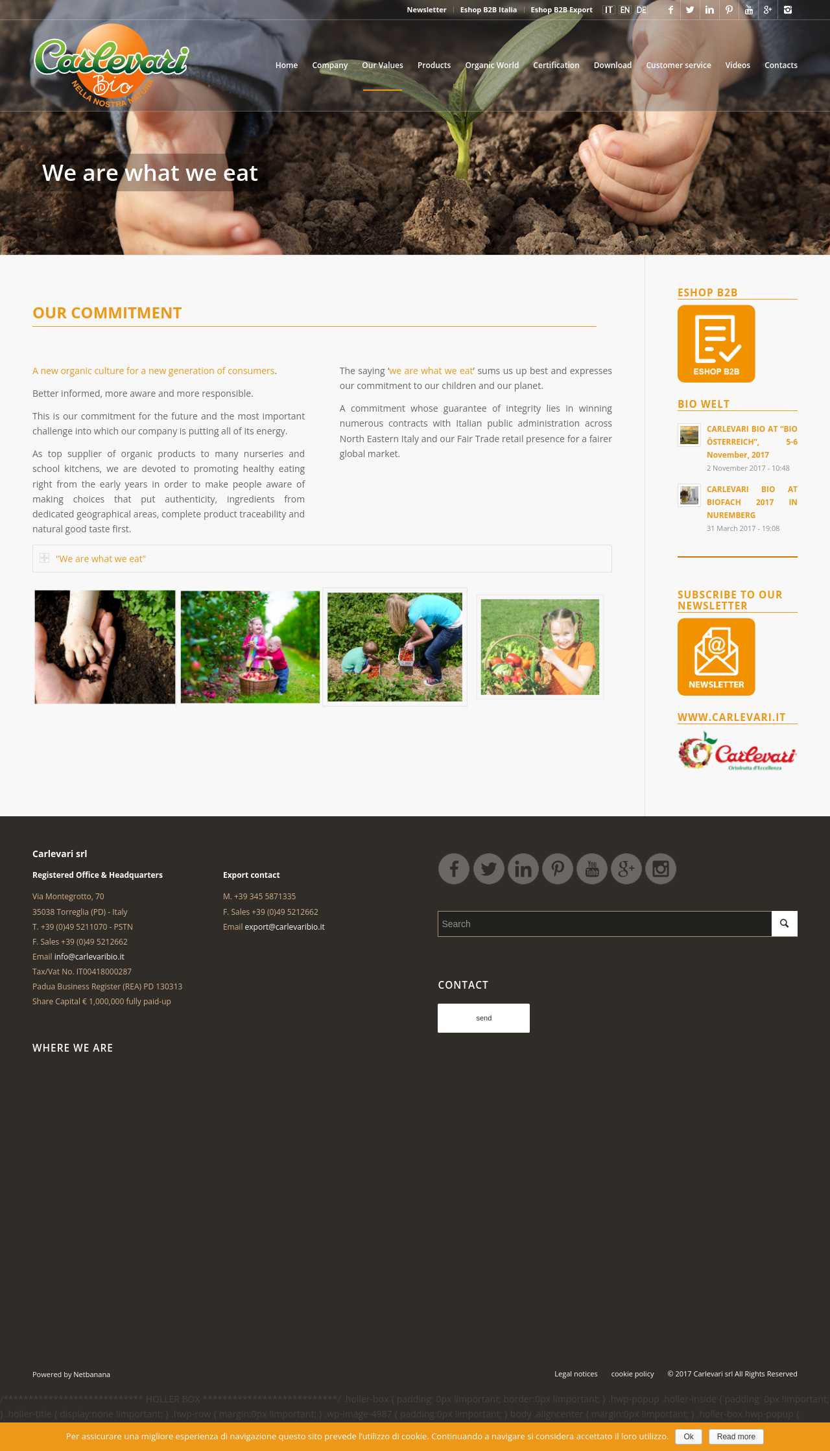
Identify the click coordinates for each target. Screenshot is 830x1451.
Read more (736, 1436)
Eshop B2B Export (562, 9)
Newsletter (426, 9)
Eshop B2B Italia (488, 9)
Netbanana (91, 1374)
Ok (688, 1436)
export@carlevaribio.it (285, 926)
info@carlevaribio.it (89, 956)
